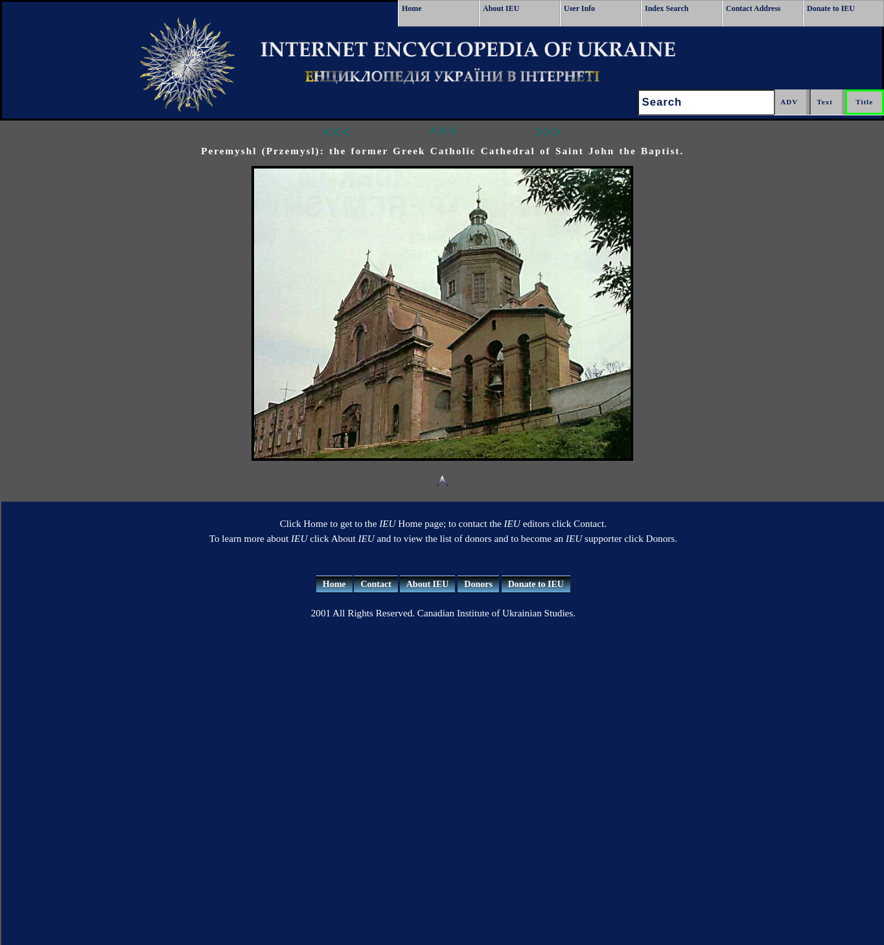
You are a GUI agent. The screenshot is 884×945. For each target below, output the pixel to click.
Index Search (666, 8)
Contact (375, 584)
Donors (478, 584)
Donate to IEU (831, 8)
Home (412, 8)
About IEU (501, 8)
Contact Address (753, 8)
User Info (579, 8)
